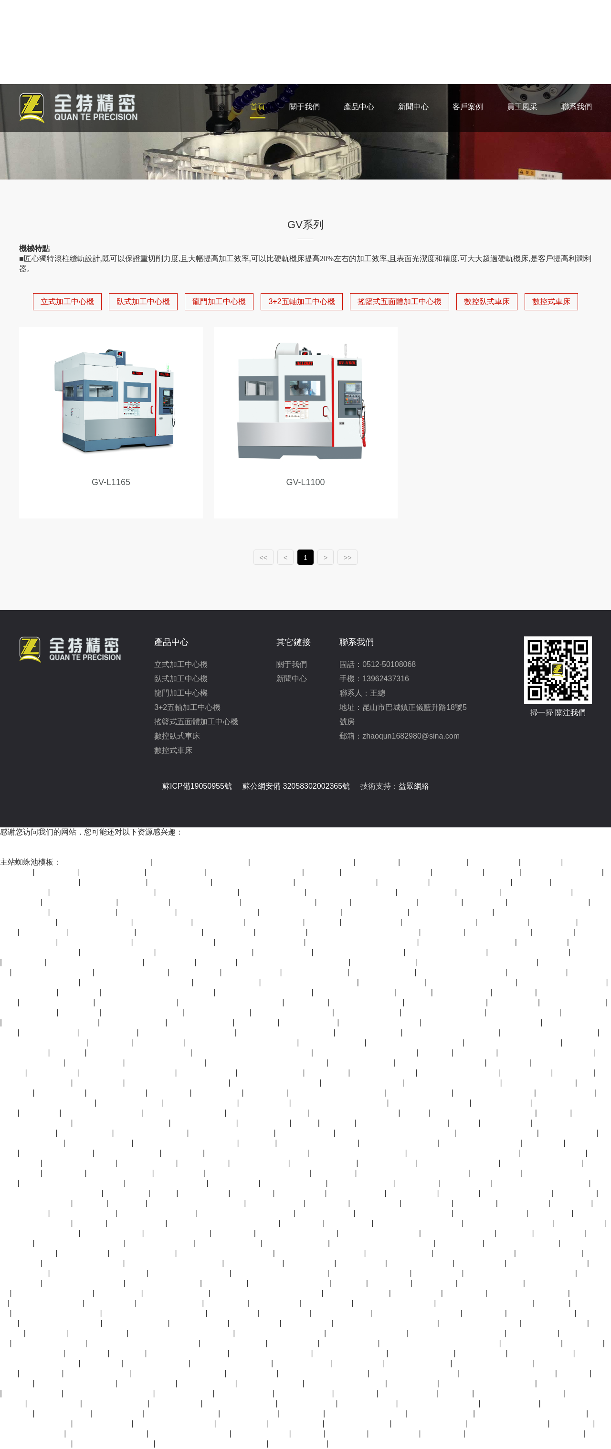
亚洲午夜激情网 (325, 1213)
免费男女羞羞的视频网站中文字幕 (395, 1133)
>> (347, 557)
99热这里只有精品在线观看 (99, 1273)
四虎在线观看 (467, 1183)
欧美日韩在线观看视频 (190, 1433)
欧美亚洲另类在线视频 (39, 1233)
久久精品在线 (404, 882)
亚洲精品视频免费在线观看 (468, 942)
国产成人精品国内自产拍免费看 (223, 1223)
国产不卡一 (252, 1193)
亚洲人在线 (592, 952)
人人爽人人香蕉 (95, 1062)
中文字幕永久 (581, 1223)
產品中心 (359, 107)
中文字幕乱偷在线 (102, 932)
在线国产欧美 (496, 1173)
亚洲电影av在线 (147, 1383)
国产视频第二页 (49, 1032)
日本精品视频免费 (498, 932)
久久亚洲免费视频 (157, 1363)
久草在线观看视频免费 (114, 1443)
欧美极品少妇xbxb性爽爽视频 (258, 1173)
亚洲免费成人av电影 (182, 1413)
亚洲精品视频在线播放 (549, 902)
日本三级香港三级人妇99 (354, 1113)
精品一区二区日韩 (115, 1403)
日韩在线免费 (119, 1413)
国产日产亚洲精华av (429, 1423)
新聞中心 (413, 107)
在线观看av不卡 (510, 1403)
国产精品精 (509, 1062)
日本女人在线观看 (555, 1323)
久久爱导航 (266, 1093)
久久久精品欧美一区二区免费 (365, 1052)
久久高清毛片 (480, 1263)
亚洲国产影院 (307, 1323)
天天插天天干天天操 (151, 1133)
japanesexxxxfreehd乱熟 (414, 1373)
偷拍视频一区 (301, 1193)
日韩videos (459, 1193)
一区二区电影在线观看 (355, 992)
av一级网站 (571, 1203)
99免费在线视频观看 (80, 902)
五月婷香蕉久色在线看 (529, 952)
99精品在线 (80, 992)
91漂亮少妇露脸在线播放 (519, 1393)
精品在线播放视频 (228, 1243)
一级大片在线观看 (127, 1153)
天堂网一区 (169, 1093)
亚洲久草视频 (438, 1273)
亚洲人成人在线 (137, 1223)
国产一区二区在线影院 (107, 1433)
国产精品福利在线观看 (301, 912)
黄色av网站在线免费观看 (387, 872)
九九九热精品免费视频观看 (337, 1093)
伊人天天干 (233, 1233)
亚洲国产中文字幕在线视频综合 (212, 1443)
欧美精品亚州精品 (217, 1012)
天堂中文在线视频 (420, 1263)
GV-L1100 (305, 482)
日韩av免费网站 (254, 1263)
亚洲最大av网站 (368, 1403)
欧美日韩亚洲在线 (491, 1283)
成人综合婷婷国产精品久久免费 (531, 1413)
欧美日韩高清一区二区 (380, 1022)
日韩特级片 (41, 1373)
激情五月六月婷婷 (273, 892)
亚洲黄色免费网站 (367, 1012)
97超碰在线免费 (372, 922)
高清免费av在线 (260, 1163)
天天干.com (418, 1183)
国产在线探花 (586, 1012)
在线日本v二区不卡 (537, 892)
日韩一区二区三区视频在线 (255, 872)
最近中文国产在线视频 (474, 1253)
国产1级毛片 (349, 1223)
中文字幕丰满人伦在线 (190, 1273)
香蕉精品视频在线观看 (459, 1163)
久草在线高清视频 (392, 982)
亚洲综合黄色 (327, 1303)
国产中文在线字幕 (83, 912)
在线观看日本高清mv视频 (402, 1123)
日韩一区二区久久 (112, 872)
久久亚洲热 (476, 1052)
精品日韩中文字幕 (227, 982)
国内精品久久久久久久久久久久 (362, 942)
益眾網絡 (414, 786)
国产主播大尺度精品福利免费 (231, 1002)
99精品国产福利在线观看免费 (72, 1183)
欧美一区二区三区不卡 (497, 1133)
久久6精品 (532, 882)
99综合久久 (306, 1002)
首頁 (257, 107)
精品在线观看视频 (384, 962)
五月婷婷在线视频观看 (232, 1363)
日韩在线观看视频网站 (83, 1263)
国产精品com (460, 1243)
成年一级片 (390, 1283)
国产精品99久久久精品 (137, 1002)
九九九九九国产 (568, 1133)
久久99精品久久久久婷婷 (320, 1253)
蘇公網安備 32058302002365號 (296, 786)
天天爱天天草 (293, 1343)
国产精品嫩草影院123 (400, 1143)
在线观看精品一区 (97, 1373)
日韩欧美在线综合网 (79, 1163)
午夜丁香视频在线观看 (447, 952)
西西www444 (361, 1263)
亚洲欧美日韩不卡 (233, 1343)
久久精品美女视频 (441, 1413)
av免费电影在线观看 (95, 922)
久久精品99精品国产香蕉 (509, 1223)
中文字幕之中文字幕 (539, 1083)
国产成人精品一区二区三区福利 (364, 932)
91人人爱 (322, 872)
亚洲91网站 (302, 1413)
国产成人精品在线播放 (508, 1423)
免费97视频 (334, 1173)
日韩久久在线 (219, 922)
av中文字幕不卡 (252, 972)
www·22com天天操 (434, 862)
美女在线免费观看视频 (481, 1143)
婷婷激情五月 (417, 1293)
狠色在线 (574, 1373)
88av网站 (553, 1303)
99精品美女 (554, 932)
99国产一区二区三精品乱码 (485, 1303)
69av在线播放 (175, 1403)
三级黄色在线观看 (136, 1323)
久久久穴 (338, 1123)
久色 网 (465, 1123)
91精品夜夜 (347, 1433)
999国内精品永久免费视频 (178, 1373)
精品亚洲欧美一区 (382, 972)
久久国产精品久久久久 (188, 1353)
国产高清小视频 (275, 922)
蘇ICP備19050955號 (197, 786)
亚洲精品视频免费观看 (174, 942)
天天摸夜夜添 (265, 1103)
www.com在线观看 (160, 1243)
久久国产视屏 (204, 1163)
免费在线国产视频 (549, 1253)
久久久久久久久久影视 (268, 1113)
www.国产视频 (54, 1403)
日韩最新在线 (543, 942)
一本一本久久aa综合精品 (106, 862)
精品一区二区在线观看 (292, 1012)
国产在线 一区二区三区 (451, 912)
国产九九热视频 (184, 1393)
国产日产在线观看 (315, 972)
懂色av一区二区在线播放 (462, 972)
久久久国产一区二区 (439, 922)
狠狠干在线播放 (388, 1163)
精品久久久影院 (462, 992)
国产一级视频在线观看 (143, 1012)
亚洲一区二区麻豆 (375, 912)
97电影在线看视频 (99, 1143)
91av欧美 (456, 1393)
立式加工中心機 (67, 301)
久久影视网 (515, 992)
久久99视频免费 (207, 1072)
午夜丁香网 (475, 1203)
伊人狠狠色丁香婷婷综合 (419, 1223)
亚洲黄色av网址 (308, 1403)
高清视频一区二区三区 (363, 1083)
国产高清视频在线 (419, 1093)
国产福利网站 (506, 1123)
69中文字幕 (550, 1213)
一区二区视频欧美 (358, 1423)
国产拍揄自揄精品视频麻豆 (451, 1032)
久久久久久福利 (244, 1393)
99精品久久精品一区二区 (80, 1243)
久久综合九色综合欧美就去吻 (386, 1323)
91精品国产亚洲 (117, 1093)
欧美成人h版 (118, 1293)
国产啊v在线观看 (112, 1233)
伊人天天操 (576, 1193)
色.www (415, 1113)
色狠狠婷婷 (303, 1223)
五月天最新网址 (176, 872)
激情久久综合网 (207, 1383)
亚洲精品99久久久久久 (271, 1353)
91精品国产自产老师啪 (197, 892)
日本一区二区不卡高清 (76, 1383)
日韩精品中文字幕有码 (366, 1413)
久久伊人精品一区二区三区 (453, 1083)
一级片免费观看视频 (490, 1213)
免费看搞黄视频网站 (279, 902)
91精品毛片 (572, 1423)
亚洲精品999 (44, 932)
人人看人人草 (233, 1313)
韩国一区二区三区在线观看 (226, 1253)
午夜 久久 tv (126, 1193)
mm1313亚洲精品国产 (166, 1062)
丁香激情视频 (482, 1353)
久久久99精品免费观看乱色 (550, 1032)
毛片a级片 (127, 1203)
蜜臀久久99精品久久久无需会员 (158, 992)
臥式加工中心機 (143, 301)
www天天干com (64, 1413)
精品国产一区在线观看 (562, 872)
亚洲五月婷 (378, 862)
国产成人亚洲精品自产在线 (508, 1373)
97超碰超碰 (327, 1072)
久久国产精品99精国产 (446, 1002)
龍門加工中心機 (219, 301)
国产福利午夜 (234, 1183)
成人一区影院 (427, 1203)
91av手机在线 (264, 1123)
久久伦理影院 (99, 1083)
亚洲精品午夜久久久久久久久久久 (252, 1052)
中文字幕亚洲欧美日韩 (53, 1293)
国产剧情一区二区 (169, 932)
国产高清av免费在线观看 (352, 892)
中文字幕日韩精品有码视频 (122, 1123)
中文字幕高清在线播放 (370, 1273)
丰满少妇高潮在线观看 (439, 1403)
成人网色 (502, 872)
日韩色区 (349, 1283)
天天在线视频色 (109, 1032)
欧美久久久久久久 (294, 1183)
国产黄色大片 (514, 1002)
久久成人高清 (170, 962)
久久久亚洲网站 (250, 1413)
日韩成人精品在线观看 (542, 1163)
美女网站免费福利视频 (480, 1323)
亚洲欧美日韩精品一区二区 (340, 1103)
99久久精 (90, 1203)
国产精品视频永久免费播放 (358, 1153)
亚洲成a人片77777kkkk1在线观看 (525, 1433)
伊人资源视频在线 (332, 1042)
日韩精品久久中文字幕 (336, 882)
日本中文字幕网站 (204, 1123)
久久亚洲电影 (359, 1363)
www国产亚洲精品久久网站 (174, 1263)
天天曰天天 (441, 902)
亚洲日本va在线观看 (118, 952)
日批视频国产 (285, 1313)
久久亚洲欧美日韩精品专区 (310, 982)
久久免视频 (24, 962)
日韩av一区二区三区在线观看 (103, 892)
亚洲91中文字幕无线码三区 (286, 1032)
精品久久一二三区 (200, 1022)
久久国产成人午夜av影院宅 (513, 1042)
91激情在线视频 (342, 1313)
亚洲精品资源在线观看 (547, 1263)
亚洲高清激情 (458, 872)
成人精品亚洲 (53, 1072)
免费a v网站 (479, 892)
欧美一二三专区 (276, 1203)
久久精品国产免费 (83, 1213)
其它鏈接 (293, 642)
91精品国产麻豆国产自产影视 (484, 1113)
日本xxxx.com (179, 1173)
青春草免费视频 (261, 1433)
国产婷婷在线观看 (170, 1303)
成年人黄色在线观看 (523, 1012)
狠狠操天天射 (160, 1042)
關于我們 (304, 107)
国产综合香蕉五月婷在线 (417, 1313)
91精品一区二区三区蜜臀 (324, 1373)
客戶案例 (468, 107)
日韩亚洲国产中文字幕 (102, 1113)
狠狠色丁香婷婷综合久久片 (201, 862)
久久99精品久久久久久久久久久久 (267, 1062)
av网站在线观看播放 (49, 1343)
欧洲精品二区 (252, 1373)
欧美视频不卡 (111, 1303)
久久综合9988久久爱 (574, 1383)
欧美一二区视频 (427, 892)
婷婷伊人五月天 (303, 1363)
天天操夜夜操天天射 (56, 1153)
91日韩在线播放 (28, 1012)
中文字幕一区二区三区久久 (128, 1072)
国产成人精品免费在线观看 (542, 1183)
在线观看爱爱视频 (418, 1363)
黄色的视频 (87, 1353)
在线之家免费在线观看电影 (547, 1052)
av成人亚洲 (102, 1363)
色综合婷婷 (465, 1293)
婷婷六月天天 (310, 1263)
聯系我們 (576, 107)
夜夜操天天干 (60, 1093)
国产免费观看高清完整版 (57, 1313)
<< (263, 557)
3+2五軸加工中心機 (301, 301)
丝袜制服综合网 (98, 1333)
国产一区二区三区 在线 (444, 1012)
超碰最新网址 (275, 1303)
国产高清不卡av (163, 922)
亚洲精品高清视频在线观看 (458, 1333)
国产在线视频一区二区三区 (488, 1383)
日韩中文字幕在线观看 (167, 1183)
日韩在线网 (484, 1313)
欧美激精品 (542, 862)
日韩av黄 (554, 1113)
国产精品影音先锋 (541, 1353)
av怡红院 (128, 1353)
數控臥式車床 (487, 301)
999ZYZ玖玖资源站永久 (232, 1133)
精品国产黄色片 (305, 1133)
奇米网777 (40, 1113)
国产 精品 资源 (86, 1133)
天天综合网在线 (408, 1393)
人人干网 (334, 902)
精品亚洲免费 (395, 1433)
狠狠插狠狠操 (560, 1233)
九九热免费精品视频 (240, 1403)
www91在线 (225, 1283)
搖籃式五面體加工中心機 (400, 301)
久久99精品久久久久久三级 (196, 1203)
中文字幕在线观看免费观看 (415, 1042)
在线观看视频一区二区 (471, 882)
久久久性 (414, 992)
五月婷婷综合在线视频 (175, 1423)
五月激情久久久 (304, 1393)
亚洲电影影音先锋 (357, 1293)
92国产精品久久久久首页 (441, 1062)
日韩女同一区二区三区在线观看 (463, 1153)
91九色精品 (544, 1143)
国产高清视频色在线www (109, 1393)
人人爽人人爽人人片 (131, 972)
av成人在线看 (413, 1193)
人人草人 (68, 1052)
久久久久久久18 (537, 972)
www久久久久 (376, 1203)
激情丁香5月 (553, 922)
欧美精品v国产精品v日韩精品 (302, 862)
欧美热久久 (328, 1203)
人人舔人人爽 (494, 862)
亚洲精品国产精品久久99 (275, 1083)
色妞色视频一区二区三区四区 (382, 1243)
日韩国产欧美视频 (177, 1233)
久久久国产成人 (147, 912)
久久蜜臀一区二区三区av (562, 982)
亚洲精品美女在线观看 (493, 1363)
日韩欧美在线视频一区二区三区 (294, 962)
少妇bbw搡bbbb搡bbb (157, 1213)
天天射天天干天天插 (47, 1303)
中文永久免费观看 (120, 1173)
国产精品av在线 (350, 1343)
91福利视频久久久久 (522, 1243)
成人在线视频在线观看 (84, 1283)
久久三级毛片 (527, 1072)
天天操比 (308, 1433)
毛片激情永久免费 (31, 1353)
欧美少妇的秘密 (309, 1022)
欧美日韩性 (574, 1072)
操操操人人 (443, 1433)
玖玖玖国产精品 (298, 1443)
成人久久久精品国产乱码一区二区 (478, 962)
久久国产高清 (282, 932)
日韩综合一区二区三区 (367, 1333)
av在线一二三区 (566, 1093)
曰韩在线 (323, 922)
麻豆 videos (111, 1042)
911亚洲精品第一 (180, 882)
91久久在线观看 (147, 1163)
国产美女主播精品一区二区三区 (137, 982)
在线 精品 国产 (296, 1423)
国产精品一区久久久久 (430, 1103)
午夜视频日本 (229, 932)
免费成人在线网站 (143, 1253)
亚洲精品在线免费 (270, 1383)
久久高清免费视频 (114, 882)
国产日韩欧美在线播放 (218, 912)
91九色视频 (80, 1012)
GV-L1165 (111, 482)
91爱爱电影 (183, 1153)
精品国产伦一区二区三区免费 (177, 1083)
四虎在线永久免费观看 (318, 1143)
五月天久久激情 (283, 952)
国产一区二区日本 (385, 902)
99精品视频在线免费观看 (471, 982)
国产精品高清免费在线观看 (264, 992)
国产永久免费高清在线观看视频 (242, 1042)
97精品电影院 (533, 1333)
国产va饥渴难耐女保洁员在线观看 (440, 1343)
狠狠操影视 (64, 1173)
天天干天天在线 (356, 1193)
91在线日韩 (434, 1283)
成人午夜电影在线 (399, 1253)
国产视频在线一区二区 (494, 1093)
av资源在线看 (195, 972)
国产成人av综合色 (574, 1002)
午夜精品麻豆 (83, 1253)
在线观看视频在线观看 (345, 1383)
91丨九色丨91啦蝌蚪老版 (359, 952)
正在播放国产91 (502, 1103)
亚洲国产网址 (503, 922)
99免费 (164, 1193)
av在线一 (436, 1052)
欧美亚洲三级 (218, 1093)
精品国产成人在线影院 (185, 1113)
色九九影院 (356, 1393)
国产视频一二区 (199, 1323)
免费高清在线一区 (361, 1183)
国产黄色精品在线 (553, 1153)
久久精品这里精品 (421, 1353)
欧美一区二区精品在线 (254, 882)
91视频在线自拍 (103, 1423)
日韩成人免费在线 (271, 1072)
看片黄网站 (57, 872)
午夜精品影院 (144, 902)
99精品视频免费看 (324, 1163)
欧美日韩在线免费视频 (297, 1233)
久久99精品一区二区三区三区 (182, 1333)
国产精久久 (443, 932)
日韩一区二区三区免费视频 (51, 1022)
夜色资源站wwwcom (350, 1353)
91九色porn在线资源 (57, 1002)
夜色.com (258, 1143)
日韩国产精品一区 (296, 1243)
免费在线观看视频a (206, 902)
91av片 (306, 1123)
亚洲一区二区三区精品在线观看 (520, 1273)
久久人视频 (485, 902)
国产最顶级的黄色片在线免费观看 (482, 1022)
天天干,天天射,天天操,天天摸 (257, 1153)
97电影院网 (226, 1303)
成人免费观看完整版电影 (261, 942)
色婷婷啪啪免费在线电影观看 (139, 1052)
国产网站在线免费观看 (53, 972)
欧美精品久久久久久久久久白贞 (143, 1343)
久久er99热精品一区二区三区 (186, 1143)
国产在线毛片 (413, 1383)
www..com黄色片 (532, 1343)
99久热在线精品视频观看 (280, 1333)
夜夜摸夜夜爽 (204, 1193)
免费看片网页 (242, 1423)
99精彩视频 (47, 1333)
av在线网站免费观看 (458, 1233)
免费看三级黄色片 (130, 1103)
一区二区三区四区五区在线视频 (413, 1173)
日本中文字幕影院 (368, 1032)
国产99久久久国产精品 (459, 1072)
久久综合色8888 (33, 1393)
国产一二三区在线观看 (39, 882)
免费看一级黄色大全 (95, 942)
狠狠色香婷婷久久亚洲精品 (247, 1213)
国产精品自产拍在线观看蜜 (95, 962)
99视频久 (515, 1233)
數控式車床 (551, 301)
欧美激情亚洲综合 (383, 1072)
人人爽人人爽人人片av (60, 1323)
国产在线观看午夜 (176, 1293)
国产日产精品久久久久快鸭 (404, 1213)
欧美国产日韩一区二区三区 (280, 1273)
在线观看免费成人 (133, 1022)
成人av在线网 (524, 1203)
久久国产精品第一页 (367, 1002)
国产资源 (90, 1223)
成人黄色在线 (255, 1323)
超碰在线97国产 (28, 992)
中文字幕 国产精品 (541, 1313)
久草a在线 (217, 962)
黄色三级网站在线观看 (528, 1293)
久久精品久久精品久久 (395, 1303)
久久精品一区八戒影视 (379, 1233)
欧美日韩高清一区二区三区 (205, 952)
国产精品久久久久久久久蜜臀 (154, 1313)
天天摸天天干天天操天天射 (187, 1032)
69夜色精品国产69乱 (163, 1283)
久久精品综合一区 (361, 1062)
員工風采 (522, 107)
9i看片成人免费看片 (517, 1193)
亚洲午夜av (257, 1022)
